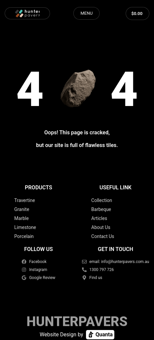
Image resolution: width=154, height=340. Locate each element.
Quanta (100, 334)
